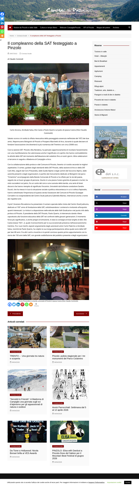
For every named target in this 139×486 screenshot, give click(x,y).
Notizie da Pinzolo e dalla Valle (25, 27)
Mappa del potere (103, 27)
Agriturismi (98, 71)
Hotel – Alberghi (100, 56)
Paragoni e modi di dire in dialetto (107, 95)
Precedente (15, 314)
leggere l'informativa (96, 482)
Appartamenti (99, 66)
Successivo (81, 314)
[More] (31, 304)
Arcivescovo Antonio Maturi (104, 110)
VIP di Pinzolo (88, 27)
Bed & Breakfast (100, 61)
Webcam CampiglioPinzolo (70, 27)
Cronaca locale (27, 53)
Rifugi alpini (98, 86)
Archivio (116, 27)
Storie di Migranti (101, 115)
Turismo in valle (100, 52)
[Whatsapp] (27, 304)
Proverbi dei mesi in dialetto (105, 100)
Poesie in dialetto (101, 105)
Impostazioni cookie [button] (114, 482)
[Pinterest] (22, 304)
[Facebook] (10, 304)
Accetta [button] (127, 482)
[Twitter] (14, 304)
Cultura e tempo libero (48, 27)
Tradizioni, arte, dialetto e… (105, 90)
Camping (97, 76)
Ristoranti (98, 81)
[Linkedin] (18, 304)
